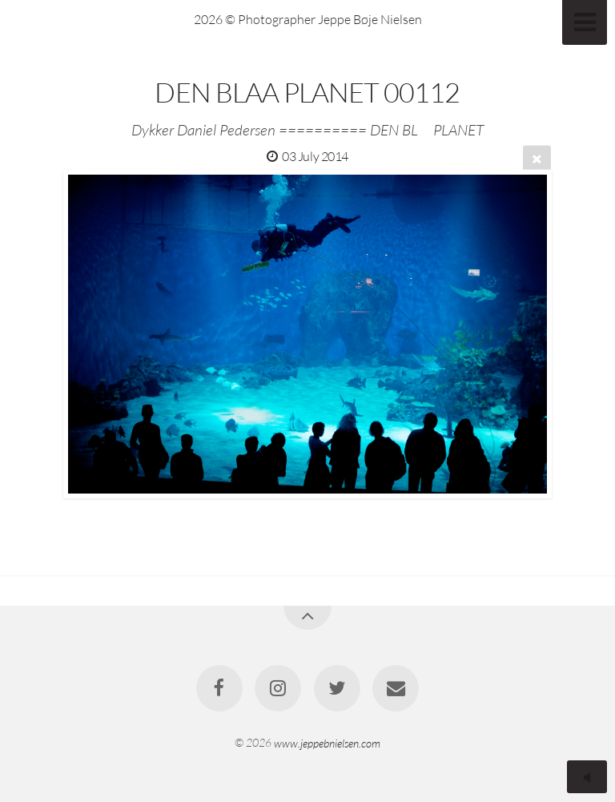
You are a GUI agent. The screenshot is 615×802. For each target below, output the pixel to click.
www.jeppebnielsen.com (327, 742)
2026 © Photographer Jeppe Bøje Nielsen (308, 19)
